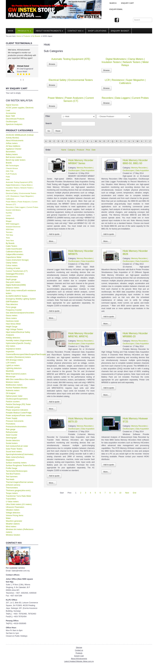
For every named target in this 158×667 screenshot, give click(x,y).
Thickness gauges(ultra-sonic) (18, 490)
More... (52, 241)
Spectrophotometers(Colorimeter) (19, 454)
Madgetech (10, 218)
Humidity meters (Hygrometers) (19, 340)
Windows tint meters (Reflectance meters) (19, 530)
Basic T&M (10, 116)
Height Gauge (11, 327)
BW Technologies (12, 165)
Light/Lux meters (13, 365)
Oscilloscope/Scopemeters (17, 399)
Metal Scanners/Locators (16, 374)
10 (120, 493)
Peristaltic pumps (13, 407)
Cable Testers (11, 246)
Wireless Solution (13, 535)
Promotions (10, 424)
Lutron (8, 215)
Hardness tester (12, 321)
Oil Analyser (11, 393)
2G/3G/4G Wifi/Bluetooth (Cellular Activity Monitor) (20, 136)
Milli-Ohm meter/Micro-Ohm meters (20, 379)
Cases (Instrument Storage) (17, 260)
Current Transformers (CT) (17, 271)
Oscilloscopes (11, 122)
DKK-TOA (9, 171)
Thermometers (12, 488)
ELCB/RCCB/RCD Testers (16, 296)
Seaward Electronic (13, 227)
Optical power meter (14, 396)
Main (10, 31)
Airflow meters (12, 143)
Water (8, 518)
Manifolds (10, 371)
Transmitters (11, 499)
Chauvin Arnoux (12, 168)
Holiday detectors (13, 338)
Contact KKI (75, 31)
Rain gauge (10, 429)
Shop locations (97, 31)
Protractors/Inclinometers (16, 427)
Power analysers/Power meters (18, 415)
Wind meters (11, 527)
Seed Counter (11, 435)
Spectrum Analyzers (14, 124)
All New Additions (13, 146)
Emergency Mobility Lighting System (21, 299)
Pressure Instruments (14, 421)
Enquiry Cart (79, 656)
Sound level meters (14, 452)
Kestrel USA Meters (13, 210)
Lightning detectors (13, 368)
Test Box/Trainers (13, 474)
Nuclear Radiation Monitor (16, 388)
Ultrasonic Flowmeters (15, 507)
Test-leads (10, 479)
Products (24, 31)
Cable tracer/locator (14, 249)
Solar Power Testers (14, 449)
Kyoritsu (9, 213)
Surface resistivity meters (16, 463)
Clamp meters (11, 263)
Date (94, 150)
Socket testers (12, 443)
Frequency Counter (14, 310)
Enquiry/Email (116, 9)
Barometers (10, 152)
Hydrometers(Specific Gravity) (18, 343)
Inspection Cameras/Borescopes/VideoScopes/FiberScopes (22, 353)
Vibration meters (12, 510)
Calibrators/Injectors (14, 252)
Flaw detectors (12, 304)
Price (88, 150)
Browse (52, 64)
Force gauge (11, 307)
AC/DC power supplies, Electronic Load (20, 109)
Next (127, 493)
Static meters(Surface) (15, 457)
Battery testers (12, 154)
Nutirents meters (12, 390)
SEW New (10, 229)
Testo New (10, 240)
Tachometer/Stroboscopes (16, 471)
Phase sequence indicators (17, 410)
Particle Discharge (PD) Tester (18, 404)
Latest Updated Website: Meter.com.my (79, 661)
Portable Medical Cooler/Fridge (18, 413)
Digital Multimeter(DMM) (16, 285)
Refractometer (12, 432)
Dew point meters (13, 282)
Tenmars (9, 232)
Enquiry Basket (120, 31)
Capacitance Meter (13, 257)
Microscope (10, 377)
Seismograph (11, 438)
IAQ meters (10, 346)
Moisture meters (12, 382)
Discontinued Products (15, 119)
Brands (9, 163)
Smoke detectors (13, 440)
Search (112, 3)
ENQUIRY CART (127, 3)
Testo (8, 238)
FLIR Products (11, 174)
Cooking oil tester (13, 268)
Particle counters (13, 402)
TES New (9, 235)
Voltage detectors (13, 513)
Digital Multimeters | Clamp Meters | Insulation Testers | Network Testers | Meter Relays (19, 187)
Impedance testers (13, 349)
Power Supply (11, 418)
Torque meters (12, 493)
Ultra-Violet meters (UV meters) (19, 504)
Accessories (11, 113)
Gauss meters (11, 315)
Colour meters (11, 265)
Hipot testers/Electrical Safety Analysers (18, 333)
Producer (80, 150)
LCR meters (11, 363)
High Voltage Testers (14, 329)
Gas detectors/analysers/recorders (20, 313)
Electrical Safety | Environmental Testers (21, 193)
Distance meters (12, 288)
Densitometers (12, 277)
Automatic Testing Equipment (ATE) (19, 182)
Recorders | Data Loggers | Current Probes (22, 207)
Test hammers (11, 477)
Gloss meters (11, 318)
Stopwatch (10, 460)
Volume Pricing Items (14, 515)
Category (71, 150)
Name (63, 150)
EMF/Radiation (12, 302)
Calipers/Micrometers (14, 254)
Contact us (79, 650)
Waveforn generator (14, 521)
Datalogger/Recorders (15, 274)
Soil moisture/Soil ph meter (17, 446)
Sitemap (79, 647)
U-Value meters (12, 502)
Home (19, 36)
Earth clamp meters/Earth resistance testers (21, 291)
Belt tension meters (14, 157)
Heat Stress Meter (13, 324)
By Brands (36, 36)
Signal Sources (12, 105)
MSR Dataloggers (12, 224)
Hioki (8, 179)
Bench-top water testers (15, 160)
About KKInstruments (49, 31)
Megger (9, 221)
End (134, 493)
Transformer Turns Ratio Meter (18, 496)
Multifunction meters (14, 385)
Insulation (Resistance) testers (18, 357)
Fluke (8, 177)
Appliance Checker (13, 149)
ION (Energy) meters (14, 360)
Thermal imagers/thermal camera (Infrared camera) (19, 483)
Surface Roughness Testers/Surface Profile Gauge (20, 466)
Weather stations (13, 524)
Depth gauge (11, 279)
